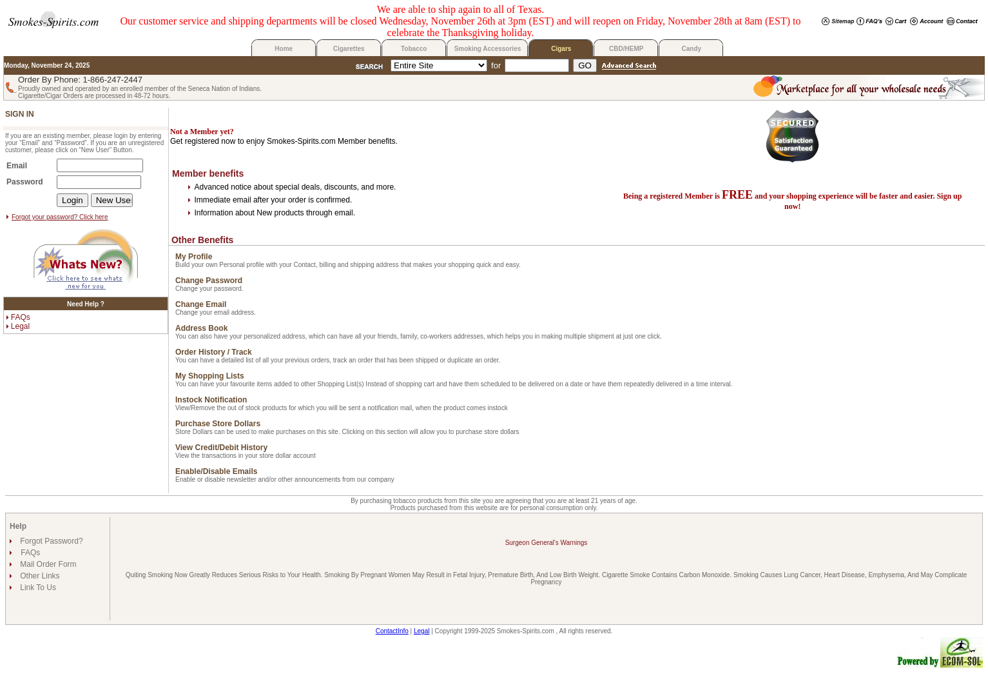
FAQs (20, 317)
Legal (20, 326)
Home (284, 48)
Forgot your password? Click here (60, 217)
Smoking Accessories (487, 48)
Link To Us (37, 587)
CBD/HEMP (626, 48)
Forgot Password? (50, 541)
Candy (692, 48)
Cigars (561, 48)
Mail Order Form (47, 564)
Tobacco (414, 48)
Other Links (39, 575)
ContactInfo (392, 631)
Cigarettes (349, 48)
